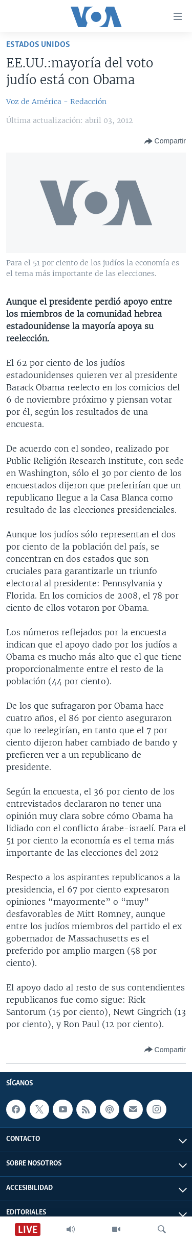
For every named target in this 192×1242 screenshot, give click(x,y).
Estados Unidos (38, 44)
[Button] (165, 141)
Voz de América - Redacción (56, 101)
